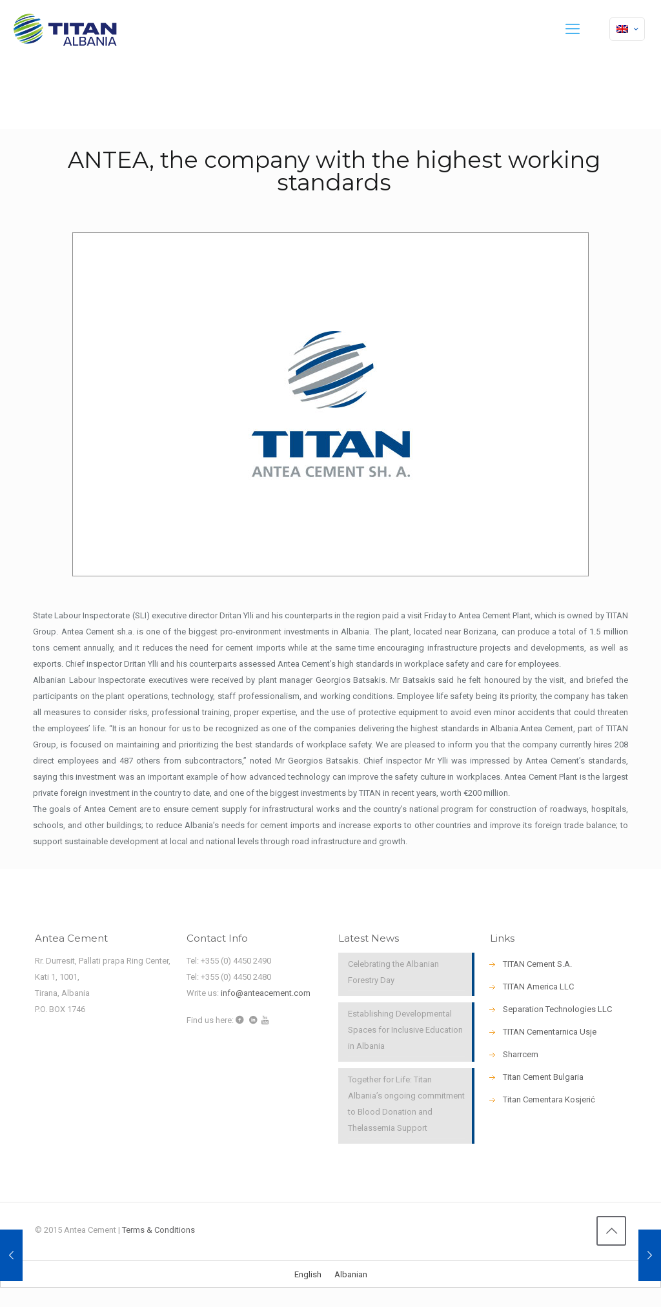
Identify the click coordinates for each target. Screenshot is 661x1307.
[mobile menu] (573, 29)
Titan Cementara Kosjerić (549, 1099)
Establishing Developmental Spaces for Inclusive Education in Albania (405, 1030)
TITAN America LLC (538, 986)
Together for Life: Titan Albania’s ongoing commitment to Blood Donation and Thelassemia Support (406, 1104)
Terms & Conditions (158, 1230)
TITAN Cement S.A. (537, 964)
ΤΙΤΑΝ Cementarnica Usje (549, 1032)
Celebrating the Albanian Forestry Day (393, 972)
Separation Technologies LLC (557, 1009)
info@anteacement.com (265, 993)
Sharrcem (520, 1054)
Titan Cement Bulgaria (543, 1077)
